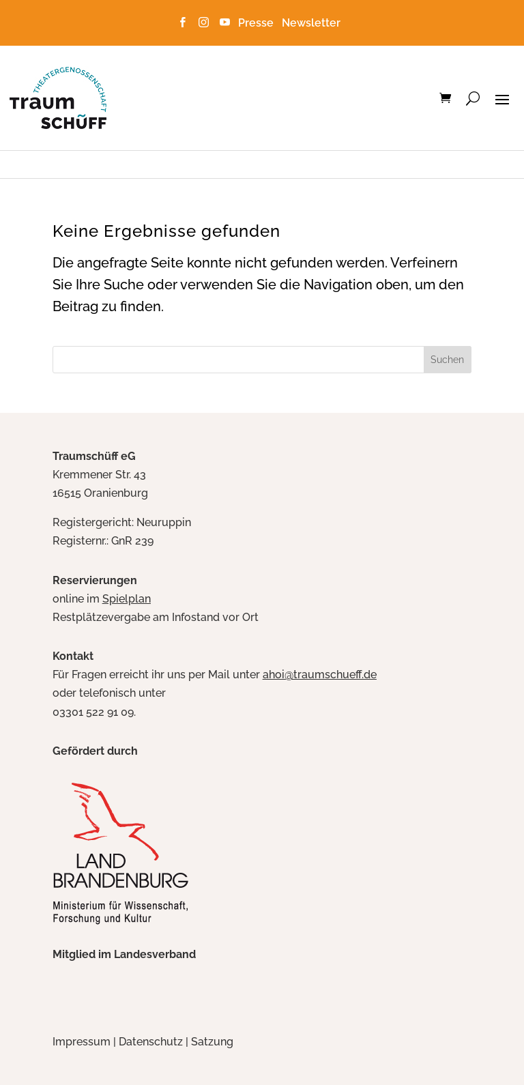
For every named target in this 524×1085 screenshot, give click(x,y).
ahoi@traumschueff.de (320, 674)
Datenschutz (151, 1041)
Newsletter (311, 22)
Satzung (212, 1041)
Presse (258, 22)
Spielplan (126, 598)
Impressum (82, 1041)
